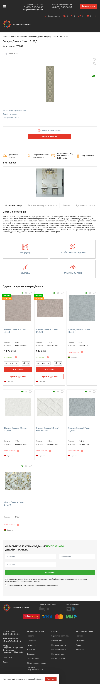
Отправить (50, 573)
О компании (31, 640)
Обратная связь (33, 659)
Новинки (79, 636)
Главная (6, 37)
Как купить (31, 645)
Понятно (51, 679)
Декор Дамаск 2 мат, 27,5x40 (14, 503)
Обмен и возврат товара (36, 663)
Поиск (5, 662)
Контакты (31, 649)
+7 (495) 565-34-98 (32, 7)
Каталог (55, 631)
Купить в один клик (18, 377)
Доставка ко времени (13, 156)
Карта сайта (7, 657)
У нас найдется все (84, 631)
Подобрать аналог (10, 114)
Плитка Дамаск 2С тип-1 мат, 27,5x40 (48, 429)
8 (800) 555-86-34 (62, 7)
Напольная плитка (58, 645)
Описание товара (14, 205)
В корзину (18, 370)
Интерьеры (80, 640)
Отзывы (66, 205)
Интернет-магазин (35, 631)
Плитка (13, 37)
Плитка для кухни (58, 659)
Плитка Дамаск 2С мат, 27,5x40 (15, 429)
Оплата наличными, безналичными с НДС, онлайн (65, 156)
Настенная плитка (58, 649)
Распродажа (80, 649)
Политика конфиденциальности (35, 669)
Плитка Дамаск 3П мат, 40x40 (15, 330)
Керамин (32, 37)
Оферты (27, 579)
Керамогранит (57, 640)
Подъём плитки (88, 156)
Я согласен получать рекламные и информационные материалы (32, 585)
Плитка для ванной (58, 654)
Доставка (31, 654)
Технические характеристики (42, 205)
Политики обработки (13, 581)
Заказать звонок (88, 6)
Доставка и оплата (85, 205)
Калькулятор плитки (11, 117)
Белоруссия (22, 37)
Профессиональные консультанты (41, 156)
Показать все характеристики (14, 110)
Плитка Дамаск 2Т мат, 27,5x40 (79, 429)
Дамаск (40, 37)
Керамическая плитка (60, 636)
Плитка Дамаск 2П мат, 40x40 (79, 330)
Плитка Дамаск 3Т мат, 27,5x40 (47, 330)
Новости (30, 636)
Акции (78, 645)
